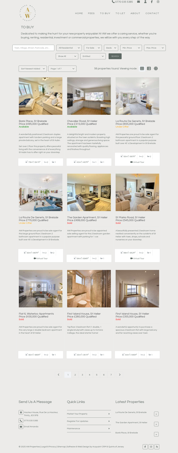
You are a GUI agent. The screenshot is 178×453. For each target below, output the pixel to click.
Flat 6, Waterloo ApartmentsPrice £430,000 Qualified (36, 315)
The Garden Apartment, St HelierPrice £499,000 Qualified (87, 219)
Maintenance (73, 429)
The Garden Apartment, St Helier (131, 422)
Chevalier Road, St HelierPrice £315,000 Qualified (82, 123)
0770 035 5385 (122, 1)
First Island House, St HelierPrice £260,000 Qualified (84, 315)
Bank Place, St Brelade (126, 433)
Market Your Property (77, 414)
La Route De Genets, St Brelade (131, 412)
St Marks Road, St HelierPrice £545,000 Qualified (130, 219)
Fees (91, 13)
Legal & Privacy (48, 447)
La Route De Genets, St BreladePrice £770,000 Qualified (38, 219)
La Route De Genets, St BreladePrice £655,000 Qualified (135, 123)
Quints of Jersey (116, 447)
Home (79, 13)
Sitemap (61, 447)
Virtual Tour (138, 162)
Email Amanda (31, 427)
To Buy (105, 13)
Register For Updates (77, 421)
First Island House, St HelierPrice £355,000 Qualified (132, 315)
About (135, 13)
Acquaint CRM (99, 447)
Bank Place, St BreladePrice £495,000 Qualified (33, 123)
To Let (120, 13)
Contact (152, 13)
